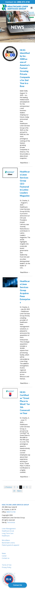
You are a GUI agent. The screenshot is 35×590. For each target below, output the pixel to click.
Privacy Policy (6, 567)
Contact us (5, 558)
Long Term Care (7, 533)
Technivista (11, 522)
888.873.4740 (11, 512)
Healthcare (6, 536)
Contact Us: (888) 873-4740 (17, 2)
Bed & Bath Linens (8, 543)
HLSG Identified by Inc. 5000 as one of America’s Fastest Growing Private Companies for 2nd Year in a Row (25, 68)
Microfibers (6, 540)
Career (4, 556)
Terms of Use (6, 565)
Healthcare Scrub (8, 531)
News (4, 553)
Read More (25, 163)
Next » (19, 491)
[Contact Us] (17, 585)
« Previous (8, 487)
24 (14, 491)
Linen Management (9, 529)
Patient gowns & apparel (10, 545)
